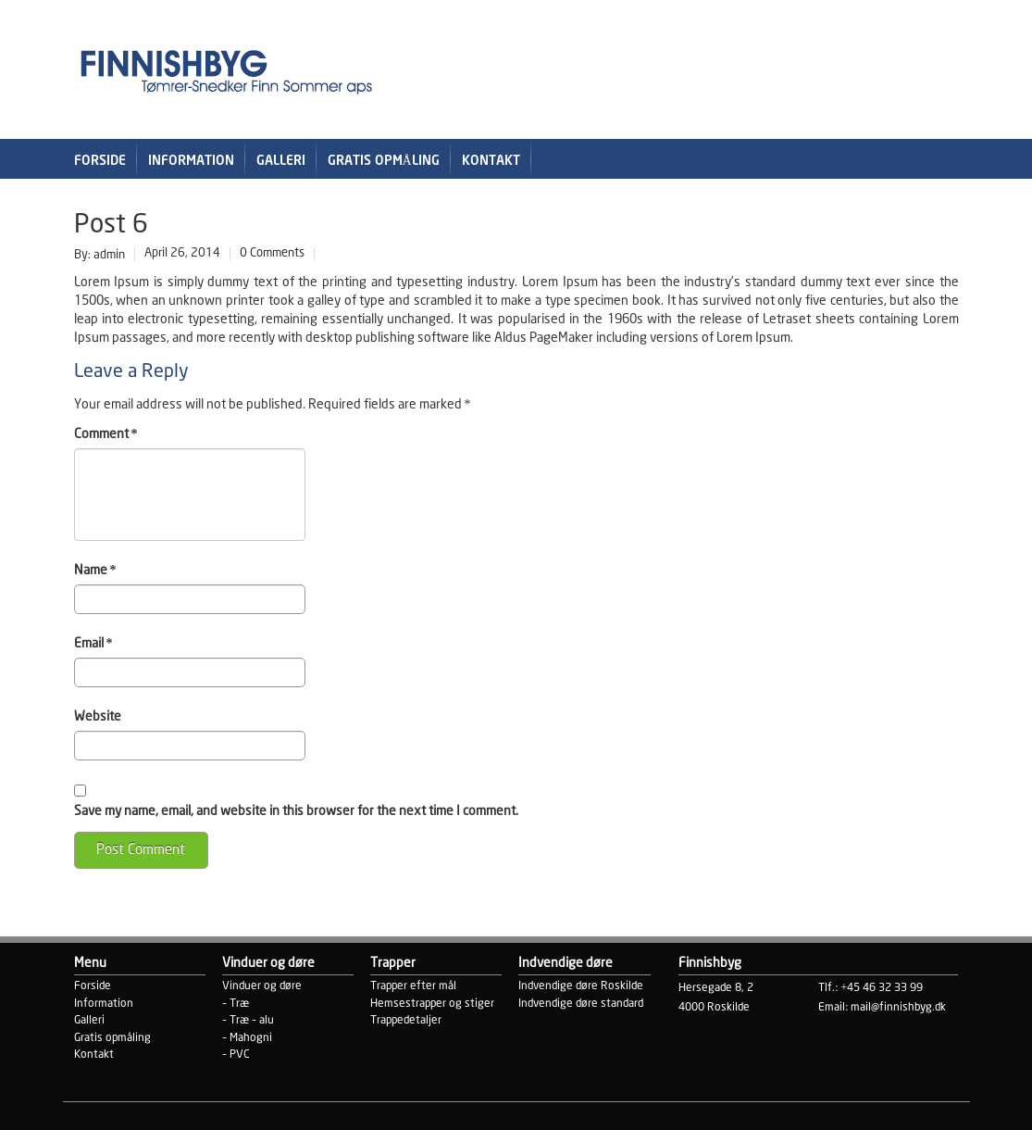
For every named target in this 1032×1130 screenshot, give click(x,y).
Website (97, 716)
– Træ (235, 1003)
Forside (100, 161)
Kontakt (491, 161)
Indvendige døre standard (580, 1003)
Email (93, 643)
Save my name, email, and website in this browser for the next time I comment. (296, 811)
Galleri (280, 161)
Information (191, 161)
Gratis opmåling (384, 161)
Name (95, 570)
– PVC (236, 1054)
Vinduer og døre (262, 986)
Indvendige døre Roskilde (580, 986)
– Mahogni (247, 1038)
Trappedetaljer (405, 1020)
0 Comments (272, 253)
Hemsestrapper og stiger (432, 1003)
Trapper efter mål (413, 986)
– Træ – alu (248, 1020)
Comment (106, 434)
